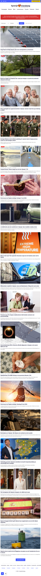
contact (11, 565)
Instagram (13, 568)
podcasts (32, 9)
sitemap (18, 565)
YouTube (23, 568)
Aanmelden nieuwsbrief (36, 1)
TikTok (28, 568)
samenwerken (3, 565)
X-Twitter (18, 568)
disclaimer (29, 565)
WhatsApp (3, 568)
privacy (21, 565)
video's (37, 9)
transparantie (33, 565)
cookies (25, 565)
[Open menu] (1, 1)
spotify (37, 568)
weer (14, 9)
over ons (14, 565)
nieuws (10, 9)
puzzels (26, 9)
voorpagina (4, 9)
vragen (8, 565)
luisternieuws (20, 9)
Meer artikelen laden (20, 559)
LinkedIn (32, 568)
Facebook (8, 568)
